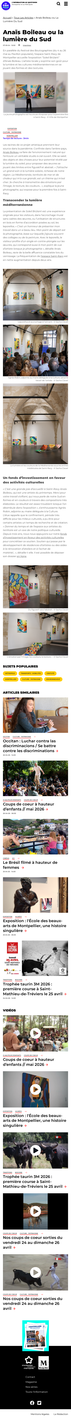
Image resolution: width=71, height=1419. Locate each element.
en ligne (21, 556)
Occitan (6, 736)
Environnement (53, 679)
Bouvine (18, 980)
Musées (18, 916)
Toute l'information (37, 1391)
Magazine (31, 1382)
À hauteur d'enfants (12, 800)
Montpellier (12, 136)
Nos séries (31, 1387)
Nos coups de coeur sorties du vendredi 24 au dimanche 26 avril (32, 1242)
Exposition (12, 128)
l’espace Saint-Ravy (52, 256)
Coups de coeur (31, 800)
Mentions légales (40, 1414)
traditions (7, 980)
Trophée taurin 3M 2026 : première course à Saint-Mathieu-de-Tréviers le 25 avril (33, 989)
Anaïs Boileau (11, 152)
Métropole (10, 673)
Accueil (7, 17)
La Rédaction (61, 1414)
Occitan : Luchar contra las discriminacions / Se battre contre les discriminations (29, 746)
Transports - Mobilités (31, 673)
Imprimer (27, 45)
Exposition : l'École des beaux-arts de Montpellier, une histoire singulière (34, 925)
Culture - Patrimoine (12, 132)
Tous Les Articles (23, 17)
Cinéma (6, 858)
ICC (13, 858)
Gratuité (50, 673)
